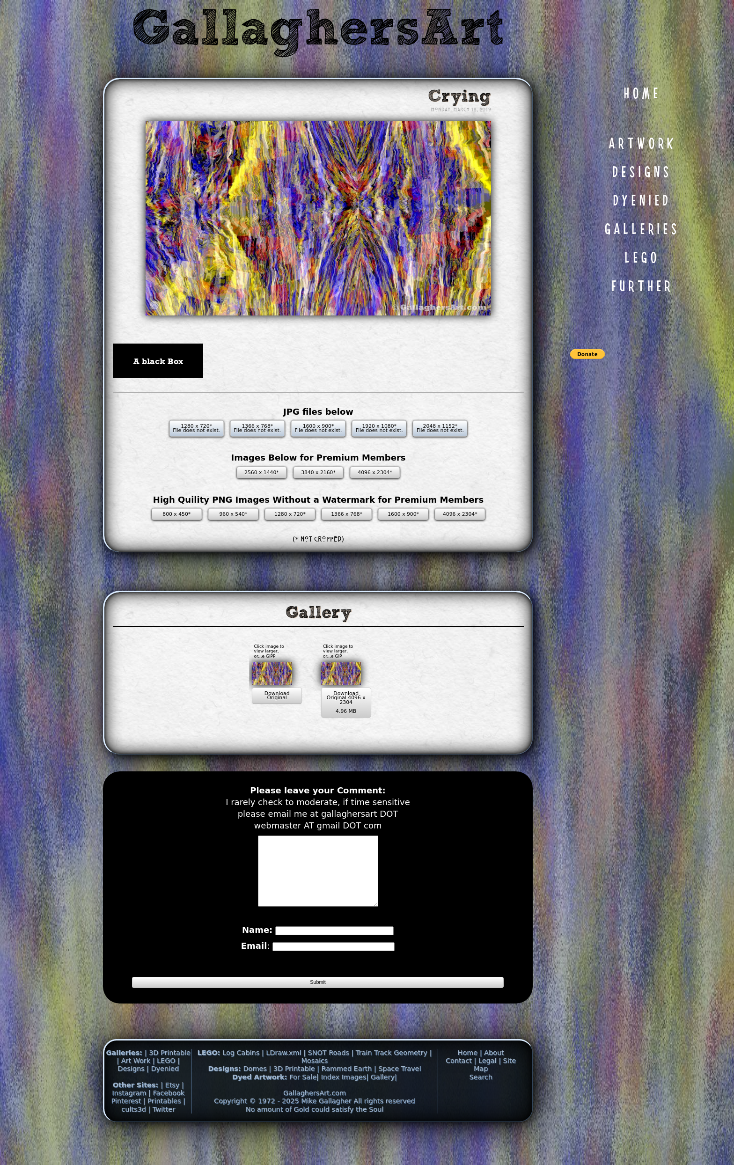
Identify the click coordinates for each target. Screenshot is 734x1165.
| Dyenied (163, 1093)
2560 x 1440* (261, 472)
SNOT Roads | (331, 1077)
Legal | (490, 1085)
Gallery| (384, 1101)
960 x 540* (233, 514)
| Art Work (134, 1085)
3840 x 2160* (318, 472)
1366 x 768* (346, 514)
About (494, 1077)
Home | (471, 1077)
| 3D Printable (168, 1077)
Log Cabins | (243, 1077)
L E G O (640, 258)
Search (480, 1101)
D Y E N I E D (640, 201)
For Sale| (304, 1101)
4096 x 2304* (375, 472)
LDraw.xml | (286, 1077)
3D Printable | (297, 1093)
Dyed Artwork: (260, 1101)
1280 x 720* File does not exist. (196, 428)
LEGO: (209, 1077)
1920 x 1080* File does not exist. (379, 428)
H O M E (640, 94)
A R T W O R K (640, 144)
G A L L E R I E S (640, 229)
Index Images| (344, 1101)
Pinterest (127, 1125)
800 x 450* (176, 514)
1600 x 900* (403, 514)
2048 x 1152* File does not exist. (440, 428)
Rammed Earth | (348, 1093)
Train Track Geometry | (394, 1077)
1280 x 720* (290, 514)
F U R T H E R (640, 287)
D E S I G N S (640, 172)
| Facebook (166, 1117)
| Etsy (171, 1109)
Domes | (257, 1093)
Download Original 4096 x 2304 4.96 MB (352, 705)
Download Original (252, 698)
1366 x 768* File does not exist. (257, 428)
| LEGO (165, 1085)
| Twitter (161, 1133)
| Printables (163, 1125)
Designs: (225, 1093)
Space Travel (399, 1093)
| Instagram (148, 1113)
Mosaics (314, 1085)
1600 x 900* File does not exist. (318, 428)
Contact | (462, 1085)
